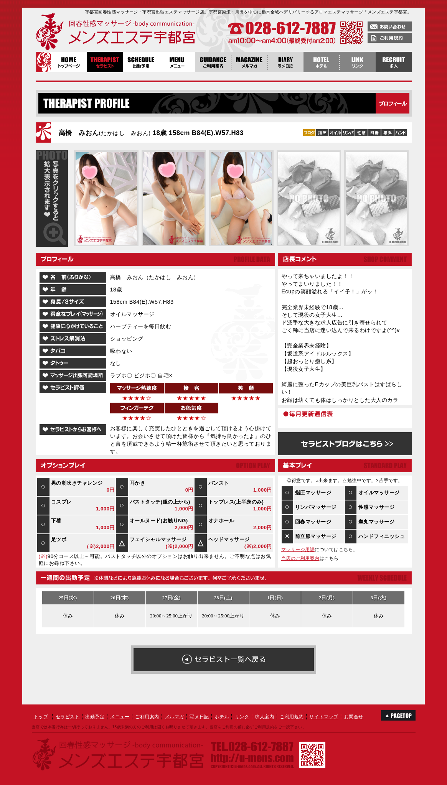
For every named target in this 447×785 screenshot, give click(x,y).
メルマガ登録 (249, 62)
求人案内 (264, 716)
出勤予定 (141, 62)
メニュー (177, 62)
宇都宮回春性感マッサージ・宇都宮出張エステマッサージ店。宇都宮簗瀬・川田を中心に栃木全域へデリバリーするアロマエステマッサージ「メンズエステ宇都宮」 (248, 12)
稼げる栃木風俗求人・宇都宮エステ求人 (394, 62)
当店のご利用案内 (300, 558)
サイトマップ (323, 716)
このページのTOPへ (398, 715)
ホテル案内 (321, 62)
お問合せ (353, 716)
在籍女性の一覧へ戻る (223, 659)
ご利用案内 (213, 62)
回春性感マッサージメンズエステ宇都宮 (99, 33)
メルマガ (174, 716)
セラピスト (68, 716)
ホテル (221, 716)
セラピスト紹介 (105, 62)
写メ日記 (285, 62)
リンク (242, 716)
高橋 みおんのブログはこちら (345, 443)
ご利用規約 (390, 38)
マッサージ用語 (298, 549)
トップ (41, 716)
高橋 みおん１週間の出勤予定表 (223, 610)
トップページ (69, 62)
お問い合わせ (390, 26)
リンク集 (358, 62)
